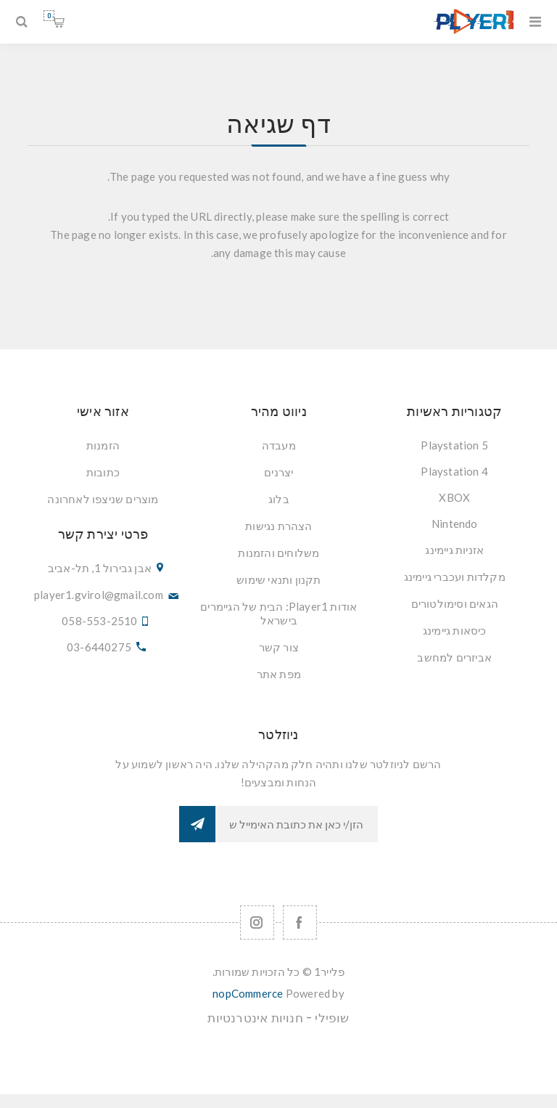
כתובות (103, 471)
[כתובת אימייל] (296, 824)
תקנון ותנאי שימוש (278, 579)
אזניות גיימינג (454, 549)
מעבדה (279, 445)
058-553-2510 (99, 620)
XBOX (454, 497)
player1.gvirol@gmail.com (98, 594)
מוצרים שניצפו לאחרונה (102, 498)
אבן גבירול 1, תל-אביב (100, 567)
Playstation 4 (454, 471)
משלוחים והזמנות (278, 552)
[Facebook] (300, 922)
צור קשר (279, 646)
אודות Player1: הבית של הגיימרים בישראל (278, 613)
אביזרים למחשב (454, 657)
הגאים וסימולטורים (454, 603)
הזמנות (103, 445)
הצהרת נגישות (278, 525)
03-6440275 (99, 646)
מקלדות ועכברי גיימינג (455, 576)
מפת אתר (279, 673)
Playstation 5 (454, 445)
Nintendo (455, 523)
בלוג (278, 498)
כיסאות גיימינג (455, 630)
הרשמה (197, 824)
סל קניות (49, 15)
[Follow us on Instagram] (257, 922)
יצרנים (278, 471)
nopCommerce (248, 993)
